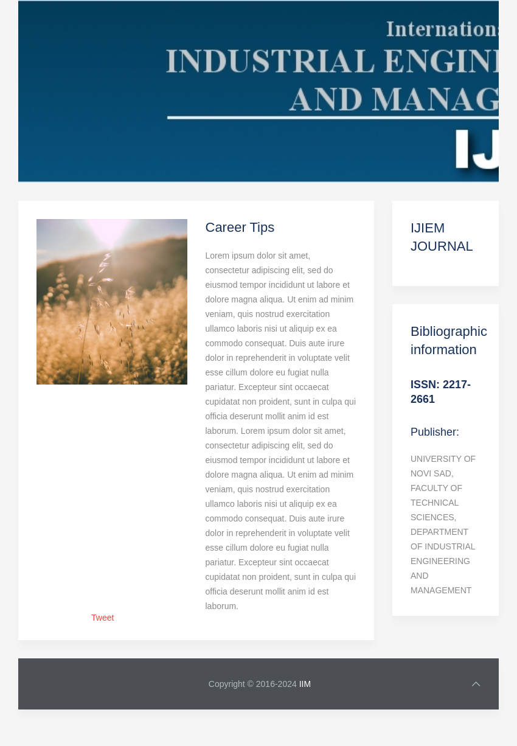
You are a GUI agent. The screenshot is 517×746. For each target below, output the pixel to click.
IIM (305, 684)
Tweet (102, 617)
